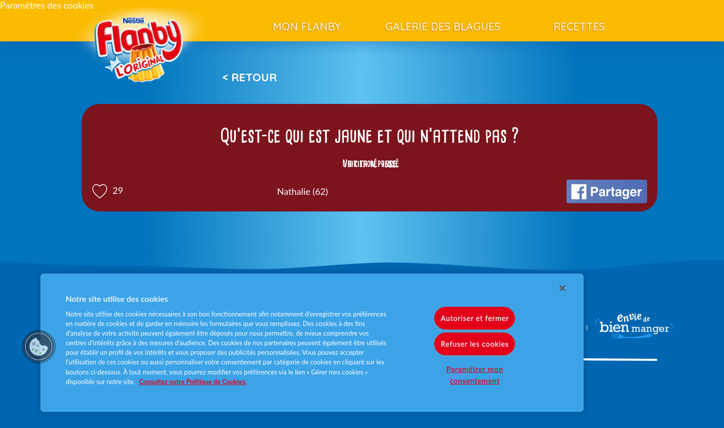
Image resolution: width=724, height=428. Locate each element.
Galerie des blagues (442, 26)
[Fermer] (562, 288)
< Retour (249, 77)
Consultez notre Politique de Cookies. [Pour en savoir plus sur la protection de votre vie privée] (193, 382)
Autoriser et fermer (475, 318)
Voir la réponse (369, 163)
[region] (312, 343)
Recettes (579, 26)
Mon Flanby (307, 26)
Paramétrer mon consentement (474, 375)
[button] (39, 347)
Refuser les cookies (475, 344)
